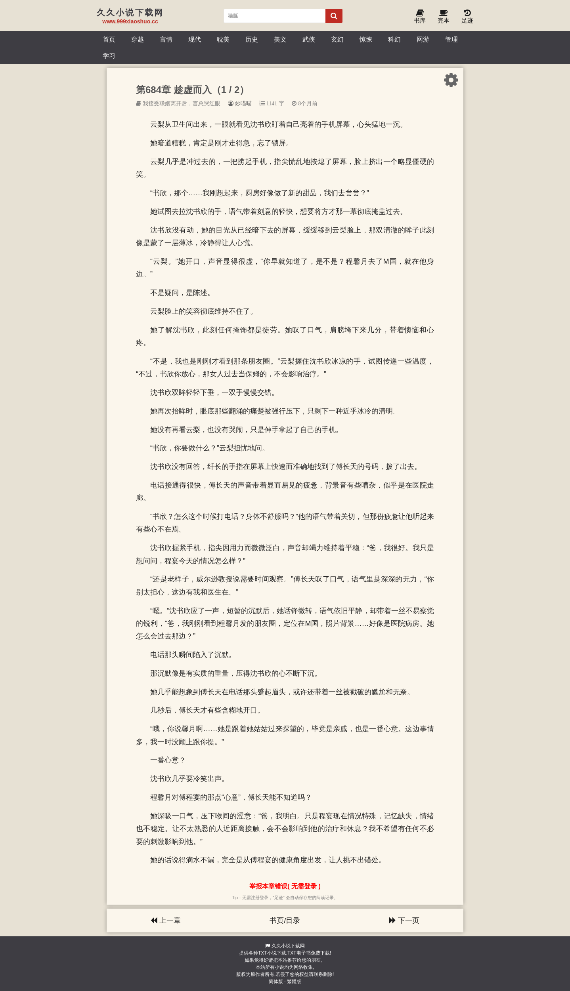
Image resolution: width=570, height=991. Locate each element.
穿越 (137, 39)
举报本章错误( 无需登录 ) (285, 886)
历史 (251, 39)
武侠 (308, 39)
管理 (451, 39)
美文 (280, 39)
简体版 (276, 981)
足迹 (467, 17)
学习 (109, 55)
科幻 (394, 39)
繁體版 (294, 981)
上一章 (166, 920)
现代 (194, 39)
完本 (443, 17)
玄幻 (337, 39)
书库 (420, 17)
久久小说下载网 (288, 946)
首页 (109, 39)
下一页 (404, 920)
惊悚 (366, 39)
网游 (423, 39)
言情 (166, 39)
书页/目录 (285, 920)
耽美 (223, 39)
